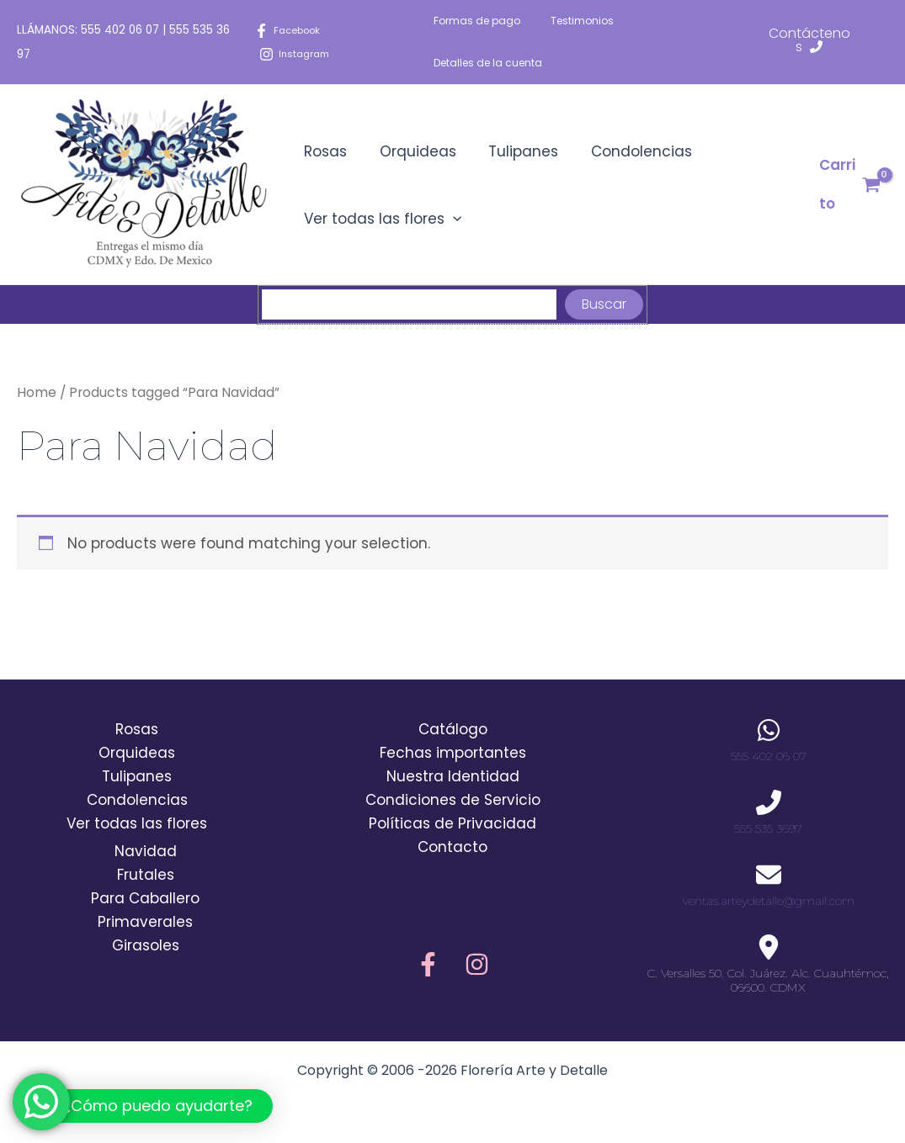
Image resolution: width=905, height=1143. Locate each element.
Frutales (145, 875)
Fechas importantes (453, 753)
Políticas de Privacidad (452, 823)
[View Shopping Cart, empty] (848, 184)
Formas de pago (477, 20)
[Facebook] (290, 31)
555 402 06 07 (120, 30)
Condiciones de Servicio (452, 800)
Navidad (145, 851)
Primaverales (145, 922)
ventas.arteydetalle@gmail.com (768, 900)
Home (36, 392)
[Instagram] (297, 54)
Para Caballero (145, 898)
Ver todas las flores (381, 218)
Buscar (604, 304)
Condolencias (628, 151)
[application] (451, 218)
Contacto (452, 847)
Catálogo (452, 729)
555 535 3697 (768, 828)
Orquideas (412, 151)
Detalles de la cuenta (488, 63)
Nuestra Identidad (452, 776)
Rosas (323, 151)
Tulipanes (514, 151)
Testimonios (572, 20)
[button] (145, 1106)
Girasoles (145, 945)
